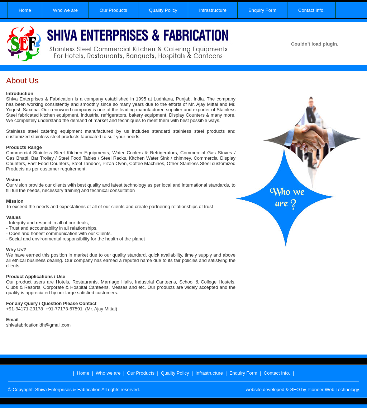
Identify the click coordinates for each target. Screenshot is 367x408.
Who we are (65, 10)
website (254, 389)
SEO (295, 389)
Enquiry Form (262, 10)
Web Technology (342, 389)
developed (274, 389)
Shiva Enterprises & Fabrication (67, 389)
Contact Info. (311, 10)
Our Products (113, 10)
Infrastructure (213, 10)
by (303, 389)
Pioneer (316, 389)
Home (25, 10)
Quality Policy (163, 10)
